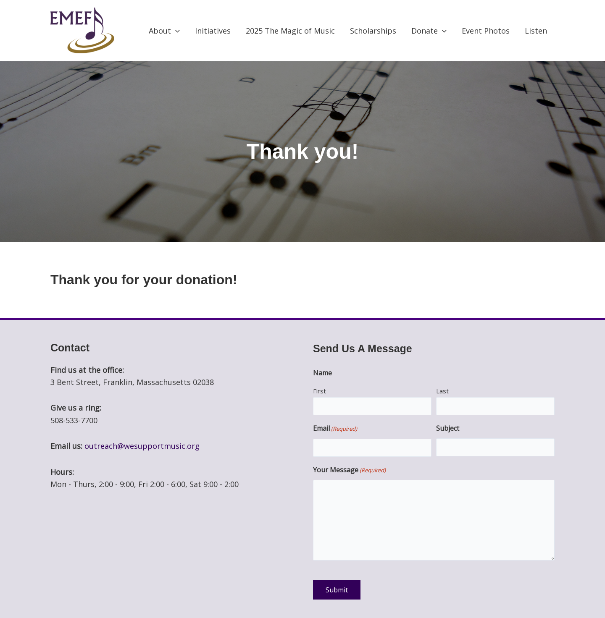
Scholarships (373, 31)
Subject (447, 428)
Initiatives (213, 31)
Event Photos (486, 31)
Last (442, 391)
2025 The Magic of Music (290, 31)
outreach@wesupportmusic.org (142, 446)
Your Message (349, 470)
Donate (429, 30)
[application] (175, 30)
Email (335, 429)
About (164, 30)
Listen (536, 31)
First (319, 391)
